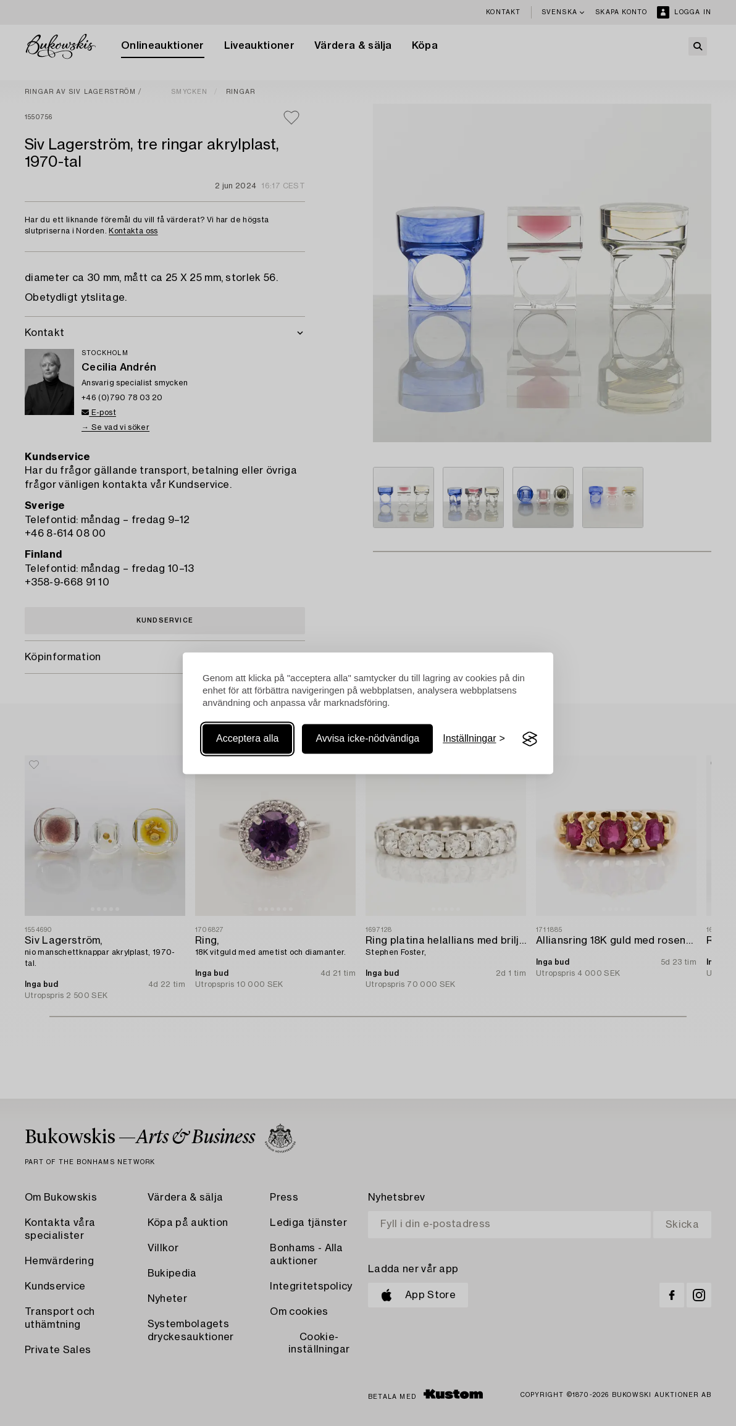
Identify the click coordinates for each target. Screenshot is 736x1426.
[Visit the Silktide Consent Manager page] (530, 739)
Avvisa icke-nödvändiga (367, 739)
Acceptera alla (247, 739)
